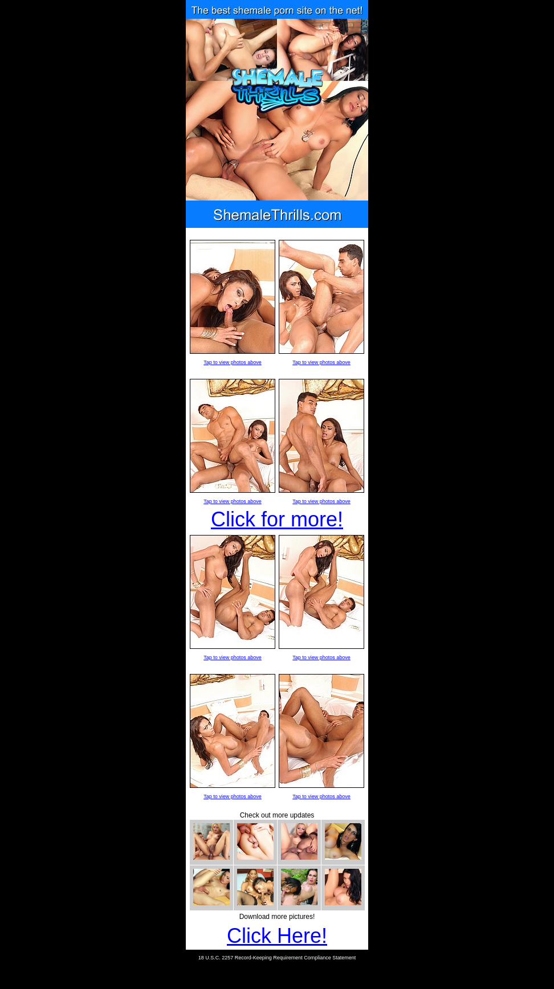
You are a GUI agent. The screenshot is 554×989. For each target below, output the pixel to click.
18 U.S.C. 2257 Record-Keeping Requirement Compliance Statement (277, 958)
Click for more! (277, 519)
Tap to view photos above (232, 362)
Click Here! (277, 935)
